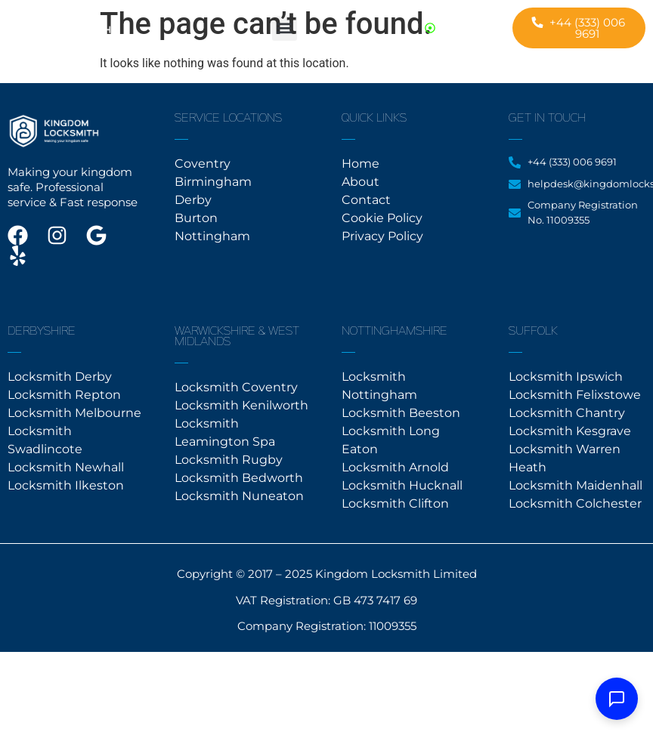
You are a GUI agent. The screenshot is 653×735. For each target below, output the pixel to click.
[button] (284, 28)
